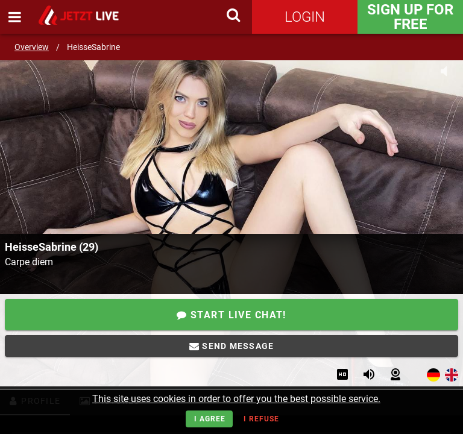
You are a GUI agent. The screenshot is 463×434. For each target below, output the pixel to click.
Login (305, 16)
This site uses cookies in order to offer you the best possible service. (236, 398)
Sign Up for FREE (410, 17)
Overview (31, 47)
